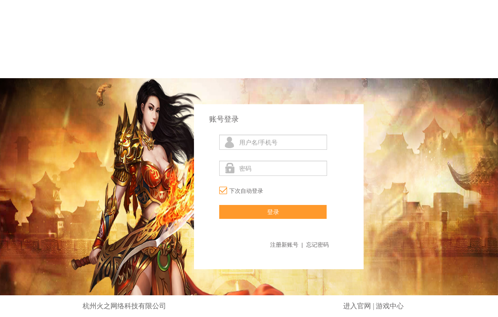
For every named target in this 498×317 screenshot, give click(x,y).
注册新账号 (284, 244)
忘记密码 (317, 244)
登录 (273, 211)
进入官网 (357, 306)
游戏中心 (390, 306)
